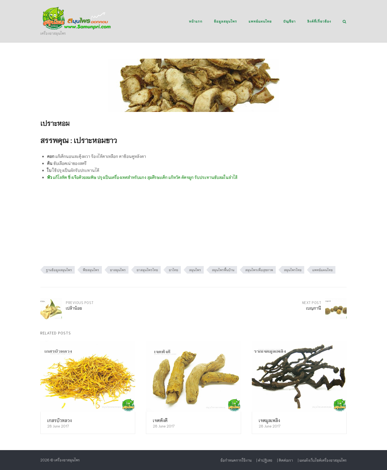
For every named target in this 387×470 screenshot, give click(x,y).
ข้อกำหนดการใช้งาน (236, 460)
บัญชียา (289, 21)
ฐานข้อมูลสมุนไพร (59, 270)
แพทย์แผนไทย (260, 21)
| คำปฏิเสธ (264, 460)
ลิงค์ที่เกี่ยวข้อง (319, 21)
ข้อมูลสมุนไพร (225, 21)
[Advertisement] (193, 225)
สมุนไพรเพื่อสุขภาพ (259, 270)
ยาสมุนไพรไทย (147, 270)
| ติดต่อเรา (285, 460)
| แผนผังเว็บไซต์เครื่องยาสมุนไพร (322, 460)
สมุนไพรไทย (293, 270)
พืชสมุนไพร (91, 270)
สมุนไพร (195, 270)
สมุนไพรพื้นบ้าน (223, 270)
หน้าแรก (195, 21)
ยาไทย (173, 270)
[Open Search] (344, 22)
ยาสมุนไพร (118, 270)
